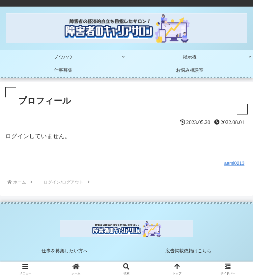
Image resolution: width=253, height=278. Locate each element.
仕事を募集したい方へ (65, 250)
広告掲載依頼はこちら (188, 250)
